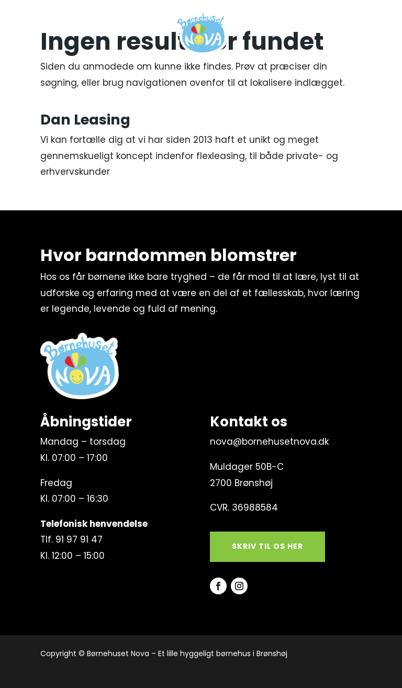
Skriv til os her (267, 546)
